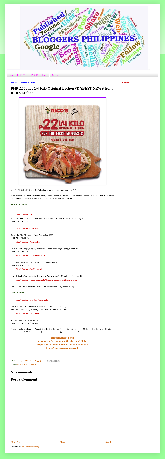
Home (11, 75)
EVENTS (34, 75)
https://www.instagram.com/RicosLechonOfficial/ (62, 344)
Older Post (109, 442)
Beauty (45, 75)
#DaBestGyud (22, 364)
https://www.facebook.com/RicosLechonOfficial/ (62, 341)
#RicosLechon (32, 364)
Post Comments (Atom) (30, 447)
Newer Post (15, 442)
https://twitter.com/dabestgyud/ (62, 348)
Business (55, 75)
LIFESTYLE (22, 75)
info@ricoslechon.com (62, 337)
